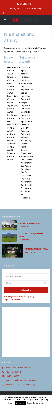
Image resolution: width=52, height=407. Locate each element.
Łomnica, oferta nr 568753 (30, 223)
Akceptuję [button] (20, 403)
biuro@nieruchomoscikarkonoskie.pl (26, 8)
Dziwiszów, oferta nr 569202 (11, 80)
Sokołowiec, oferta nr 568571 (12, 118)
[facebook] (4, 13)
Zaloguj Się (26, 290)
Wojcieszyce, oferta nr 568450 (12, 108)
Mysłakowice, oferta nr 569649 (12, 137)
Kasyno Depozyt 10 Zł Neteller (26, 105)
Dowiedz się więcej (36, 403)
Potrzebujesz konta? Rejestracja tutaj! (19, 297)
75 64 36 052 (25, 4)
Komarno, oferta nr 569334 (11, 156)
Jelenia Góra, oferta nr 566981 (12, 128)
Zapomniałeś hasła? (12, 300)
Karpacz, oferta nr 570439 (10, 89)
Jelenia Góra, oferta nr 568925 (12, 70)
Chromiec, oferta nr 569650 (11, 147)
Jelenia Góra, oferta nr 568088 (12, 99)
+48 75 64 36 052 (13, 372)
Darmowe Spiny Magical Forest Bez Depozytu (26, 73)
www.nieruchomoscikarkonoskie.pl (21, 384)
